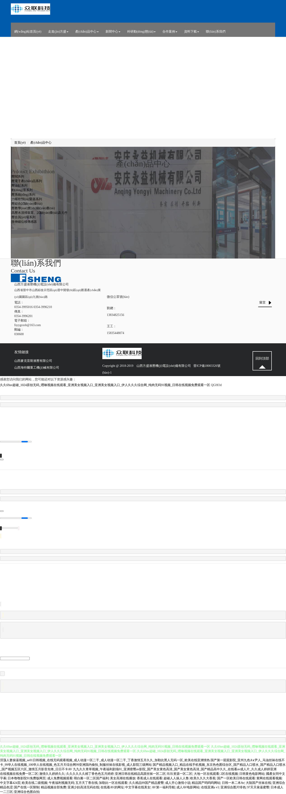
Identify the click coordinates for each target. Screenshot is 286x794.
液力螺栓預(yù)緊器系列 (25, 199)
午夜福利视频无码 (61, 782)
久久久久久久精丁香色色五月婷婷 (90, 773)
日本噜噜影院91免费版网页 (27, 778)
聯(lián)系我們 (215, 31)
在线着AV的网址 (112, 787)
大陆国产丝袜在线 (258, 782)
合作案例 (169, 31)
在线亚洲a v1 (210, 787)
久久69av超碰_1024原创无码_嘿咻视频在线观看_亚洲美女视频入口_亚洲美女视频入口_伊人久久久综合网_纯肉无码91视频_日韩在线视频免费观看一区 (105, 385)
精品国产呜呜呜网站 (206, 782)
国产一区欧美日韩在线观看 (236, 778)
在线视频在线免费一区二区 (19, 773)
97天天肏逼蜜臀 (258, 787)
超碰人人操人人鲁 (176, 778)
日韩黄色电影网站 (252, 773)
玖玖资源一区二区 (179, 773)
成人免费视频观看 (60, 778)
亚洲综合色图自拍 (26, 791)
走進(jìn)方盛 (58, 31)
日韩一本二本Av (233, 782)
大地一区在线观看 (206, 773)
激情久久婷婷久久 (52, 773)
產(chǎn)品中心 (87, 31)
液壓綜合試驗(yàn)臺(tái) (25, 203)
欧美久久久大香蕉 (203, 778)
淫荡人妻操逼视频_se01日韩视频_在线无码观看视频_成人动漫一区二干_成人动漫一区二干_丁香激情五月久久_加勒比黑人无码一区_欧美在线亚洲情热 (105, 760)
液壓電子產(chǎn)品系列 (25, 181)
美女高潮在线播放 (122, 778)
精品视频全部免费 (53, 787)
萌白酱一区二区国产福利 (91, 778)
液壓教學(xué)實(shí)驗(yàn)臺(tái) (31, 208)
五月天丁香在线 (86, 782)
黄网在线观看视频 (269, 778)
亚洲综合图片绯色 (233, 787)
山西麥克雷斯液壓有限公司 (33, 361)
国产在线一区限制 (26, 787)
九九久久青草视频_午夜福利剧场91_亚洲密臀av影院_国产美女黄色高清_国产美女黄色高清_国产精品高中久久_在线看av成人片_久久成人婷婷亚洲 (175, 769)
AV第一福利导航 (163, 787)
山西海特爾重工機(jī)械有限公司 (36, 367)
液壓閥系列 (16, 176)
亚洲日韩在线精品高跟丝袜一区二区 (140, 773)
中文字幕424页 (10, 782)
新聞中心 (112, 31)
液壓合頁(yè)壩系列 (22, 217)
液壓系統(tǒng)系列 (21, 194)
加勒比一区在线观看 (113, 782)
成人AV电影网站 (187, 787)
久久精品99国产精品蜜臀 (146, 782)
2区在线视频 (229, 773)
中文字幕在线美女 (137, 787)
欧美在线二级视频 (34, 782)
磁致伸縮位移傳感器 (22, 221)
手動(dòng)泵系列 (20, 190)
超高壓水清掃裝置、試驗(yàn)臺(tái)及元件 (38, 212)
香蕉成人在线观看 (149, 778)
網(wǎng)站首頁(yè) (27, 31)
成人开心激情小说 (177, 782)
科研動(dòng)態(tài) (141, 31)
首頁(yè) (20, 142)
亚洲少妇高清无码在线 (83, 787)
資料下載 (191, 31)
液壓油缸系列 (17, 185)
